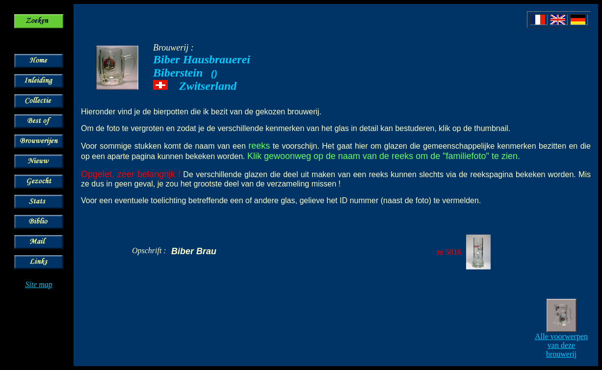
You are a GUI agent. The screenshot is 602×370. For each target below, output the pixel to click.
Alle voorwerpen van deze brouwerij (561, 345)
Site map (38, 284)
